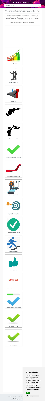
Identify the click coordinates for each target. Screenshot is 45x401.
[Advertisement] (22, 36)
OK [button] (27, 392)
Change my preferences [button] (32, 395)
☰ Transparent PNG (22, 2)
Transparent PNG (12, 396)
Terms (20, 396)
